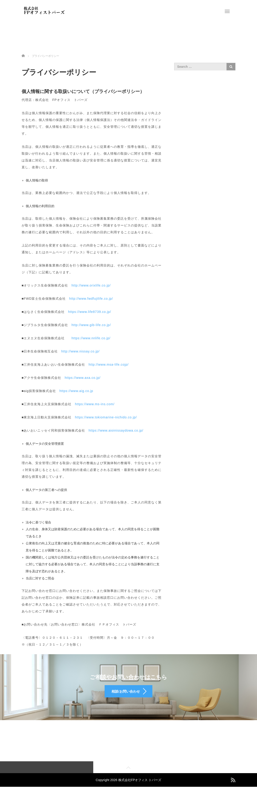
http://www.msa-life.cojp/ (108, 364)
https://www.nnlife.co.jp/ (89, 338)
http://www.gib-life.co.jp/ (91, 325)
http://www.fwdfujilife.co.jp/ (91, 298)
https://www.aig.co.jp (76, 391)
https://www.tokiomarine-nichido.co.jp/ (106, 417)
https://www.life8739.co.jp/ (89, 312)
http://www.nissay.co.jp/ (80, 351)
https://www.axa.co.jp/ (82, 378)
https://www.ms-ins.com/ (94, 404)
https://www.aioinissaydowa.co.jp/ (115, 430)
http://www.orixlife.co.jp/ (91, 285)
